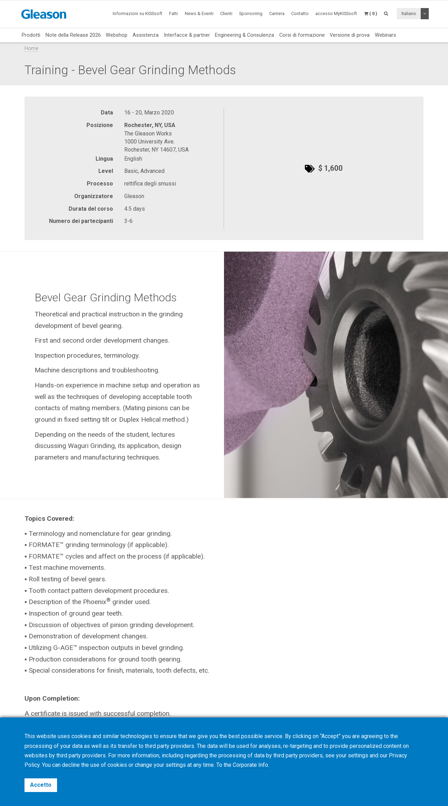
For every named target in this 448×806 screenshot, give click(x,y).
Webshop (116, 35)
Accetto (40, 785)
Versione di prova (350, 35)
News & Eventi (199, 13)
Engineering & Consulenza (244, 35)
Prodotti (31, 35)
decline (71, 765)
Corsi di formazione (302, 35)
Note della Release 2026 (73, 35)
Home (31, 48)
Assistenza (146, 35)
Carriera (277, 13)
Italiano (408, 13)
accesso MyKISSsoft (336, 13)
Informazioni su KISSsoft (137, 13)
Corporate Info (250, 765)
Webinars (385, 35)
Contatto (300, 13)
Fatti (173, 13)
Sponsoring (250, 13)
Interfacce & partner (187, 35)
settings (176, 765)
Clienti (226, 13)
